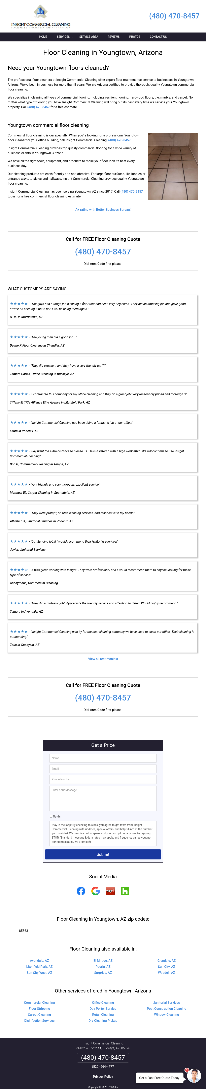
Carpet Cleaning (39, 1015)
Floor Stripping (39, 1009)
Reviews (113, 36)
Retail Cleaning (103, 1015)
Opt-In (56, 816)
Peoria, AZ (103, 967)
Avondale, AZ (39, 961)
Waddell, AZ (166, 973)
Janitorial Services (166, 1003)
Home (43, 36)
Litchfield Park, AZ (39, 967)
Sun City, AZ (166, 967)
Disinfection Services (39, 1021)
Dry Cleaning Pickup (103, 1021)
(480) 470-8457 (174, 16)
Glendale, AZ (167, 961)
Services (65, 38)
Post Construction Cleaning (166, 1009)
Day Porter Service (103, 1009)
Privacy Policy (103, 1077)
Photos (134, 36)
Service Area (88, 36)
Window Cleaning (166, 1015)
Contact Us (158, 36)
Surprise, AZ (103, 973)
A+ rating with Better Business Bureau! (103, 209)
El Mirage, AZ (103, 961)
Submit (103, 854)
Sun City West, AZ (39, 973)
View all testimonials (103, 659)
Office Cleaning (103, 1003)
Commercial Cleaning (39, 1003)
